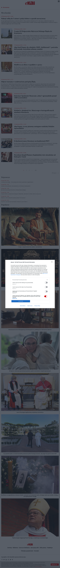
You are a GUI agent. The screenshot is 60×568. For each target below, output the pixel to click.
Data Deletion (22, 305)
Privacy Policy (37, 305)
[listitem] (30, 279)
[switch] (46, 282)
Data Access (29, 305)
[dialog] (30, 284)
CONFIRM (20, 301)
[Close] (52, 262)
